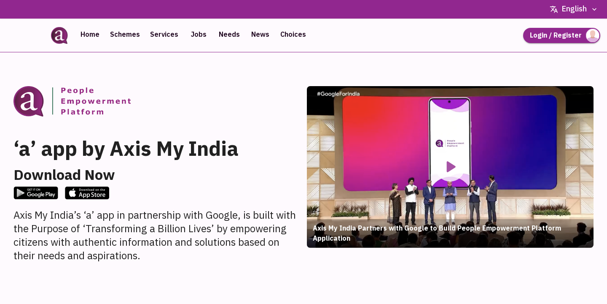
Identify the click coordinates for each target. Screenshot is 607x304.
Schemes (125, 34)
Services (164, 34)
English (574, 9)
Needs (229, 34)
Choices (293, 34)
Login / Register (561, 35)
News (260, 34)
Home (89, 34)
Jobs (198, 34)
